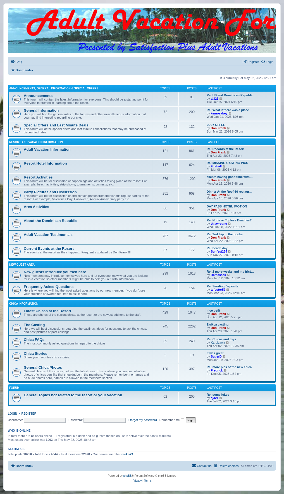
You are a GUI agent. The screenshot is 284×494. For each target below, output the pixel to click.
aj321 (215, 98)
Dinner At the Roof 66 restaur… (229, 191)
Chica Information (23, 303)
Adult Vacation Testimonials (48, 235)
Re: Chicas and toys (221, 339)
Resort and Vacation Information (36, 142)
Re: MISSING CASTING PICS (227, 163)
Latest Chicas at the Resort (47, 311)
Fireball (216, 166)
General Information (41, 110)
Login (12, 413)
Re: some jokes (218, 394)
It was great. (216, 353)
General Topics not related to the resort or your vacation (73, 395)
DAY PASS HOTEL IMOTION (227, 206)
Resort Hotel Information (45, 163)
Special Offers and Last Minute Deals (56, 125)
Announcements (38, 96)
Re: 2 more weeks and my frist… (230, 271)
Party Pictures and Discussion (50, 192)
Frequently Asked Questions (48, 287)
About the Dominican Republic (50, 221)
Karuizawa (218, 342)
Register (29, 413)
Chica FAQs (34, 340)
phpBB (127, 475)
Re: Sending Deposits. (223, 286)
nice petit (213, 310)
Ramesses (218, 275)
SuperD (216, 356)
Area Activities (36, 207)
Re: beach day (217, 248)
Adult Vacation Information (47, 149)
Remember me (171, 420)
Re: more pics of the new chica (229, 367)
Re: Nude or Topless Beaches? (229, 220)
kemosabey (219, 113)
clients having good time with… (230, 176)
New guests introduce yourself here (55, 272)
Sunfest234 (219, 251)
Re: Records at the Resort (225, 149)
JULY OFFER (216, 124)
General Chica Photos (43, 367)
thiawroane (219, 223)
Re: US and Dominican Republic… (231, 95)
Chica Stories (35, 353)
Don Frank (218, 128)
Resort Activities (38, 177)
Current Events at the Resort (49, 248)
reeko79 (127, 454)
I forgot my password (142, 420)
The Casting (34, 325)
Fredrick (217, 370)
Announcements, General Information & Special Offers (53, 88)
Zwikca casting (217, 324)
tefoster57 (218, 289)
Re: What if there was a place (228, 110)
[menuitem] (16, 61)
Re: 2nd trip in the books (225, 234)
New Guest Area (22, 264)
